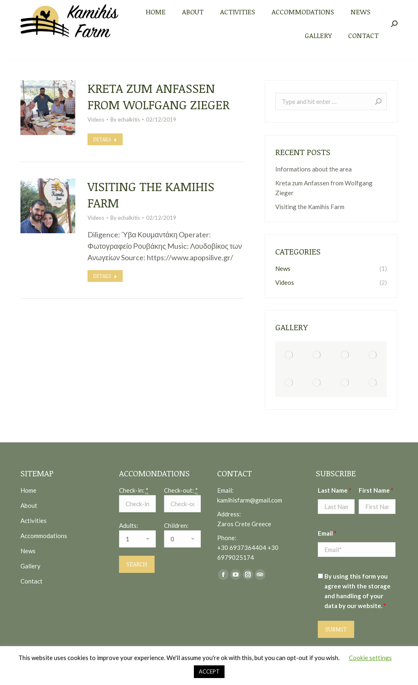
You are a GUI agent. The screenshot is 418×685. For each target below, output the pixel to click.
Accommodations (43, 535)
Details (105, 139)
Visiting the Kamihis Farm (151, 194)
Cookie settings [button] (370, 657)
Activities (33, 520)
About (28, 505)
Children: (176, 525)
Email (327, 533)
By (125, 119)
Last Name (334, 490)
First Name (376, 490)
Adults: (128, 525)
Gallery (30, 566)
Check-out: (181, 490)
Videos (96, 119)
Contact (31, 581)
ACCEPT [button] (209, 671)
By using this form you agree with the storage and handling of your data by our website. (357, 590)
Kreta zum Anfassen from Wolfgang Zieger (158, 96)
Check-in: (133, 490)
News (28, 550)
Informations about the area (313, 169)
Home (28, 490)
